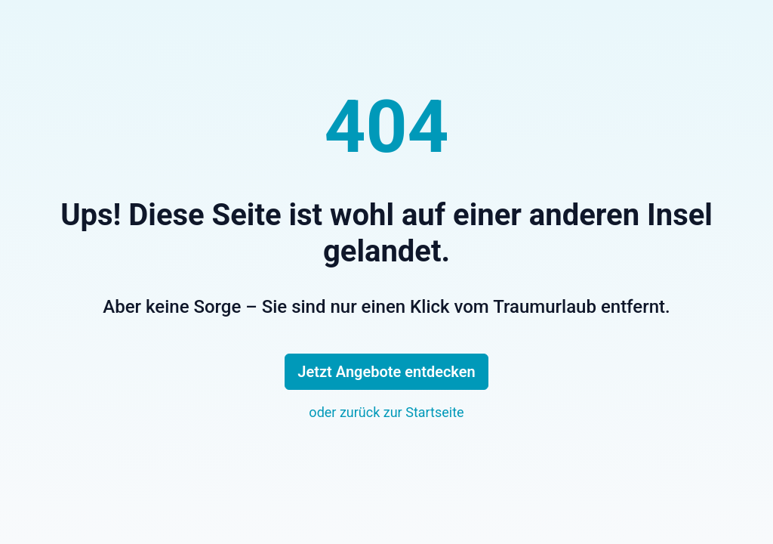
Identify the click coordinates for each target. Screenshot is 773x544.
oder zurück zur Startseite (386, 412)
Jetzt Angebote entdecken (386, 372)
